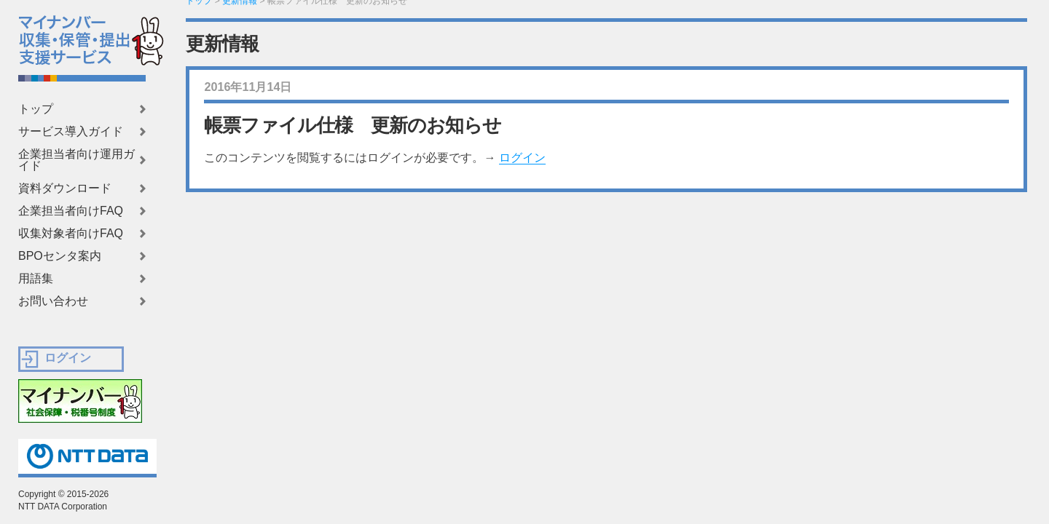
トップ (35, 109)
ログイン (522, 157)
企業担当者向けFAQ (70, 211)
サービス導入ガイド (70, 132)
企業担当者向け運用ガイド (76, 160)
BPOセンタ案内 (59, 256)
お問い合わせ (53, 301)
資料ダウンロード (64, 188)
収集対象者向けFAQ (70, 233)
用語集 (35, 279)
